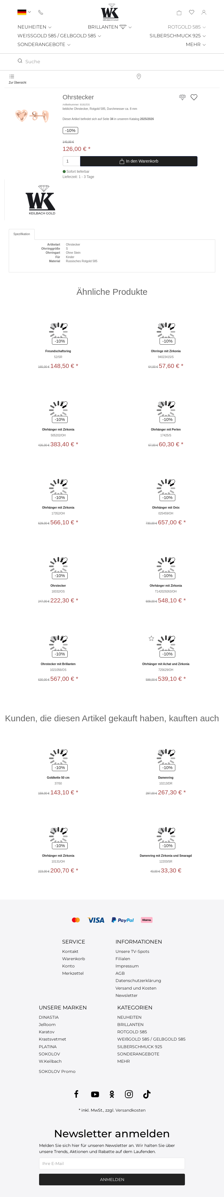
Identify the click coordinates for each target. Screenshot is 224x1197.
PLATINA (48, 1046)
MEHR (196, 44)
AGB (120, 973)
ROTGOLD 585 (187, 27)
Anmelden (112, 1179)
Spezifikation (21, 234)
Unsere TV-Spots (132, 951)
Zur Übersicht (17, 82)
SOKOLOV (49, 1054)
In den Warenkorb (138, 161)
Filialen (123, 958)
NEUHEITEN (35, 27)
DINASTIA (49, 1017)
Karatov (47, 1031)
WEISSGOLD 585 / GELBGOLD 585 (60, 35)
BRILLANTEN (110, 27)
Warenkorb (73, 958)
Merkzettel (73, 973)
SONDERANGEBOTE (44, 44)
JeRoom (47, 1024)
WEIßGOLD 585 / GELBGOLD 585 (151, 1039)
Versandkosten (131, 1110)
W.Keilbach (50, 1061)
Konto (68, 966)
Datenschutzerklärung (138, 980)
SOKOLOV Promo (57, 1071)
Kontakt (70, 951)
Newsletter (127, 995)
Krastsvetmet (52, 1039)
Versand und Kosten (136, 988)
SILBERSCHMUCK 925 (178, 35)
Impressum (127, 966)
